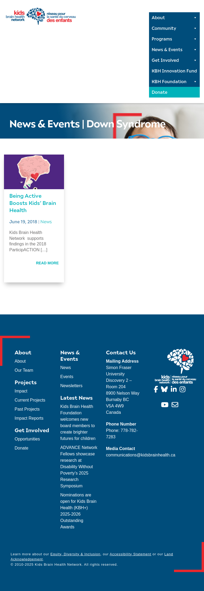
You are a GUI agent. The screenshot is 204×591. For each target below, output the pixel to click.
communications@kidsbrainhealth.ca (140, 455)
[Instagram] (183, 390)
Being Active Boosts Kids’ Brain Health (32, 202)
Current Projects (30, 400)
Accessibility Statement (130, 554)
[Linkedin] (174, 390)
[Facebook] (157, 390)
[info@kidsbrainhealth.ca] (176, 405)
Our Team (24, 370)
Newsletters (71, 385)
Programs (174, 39)
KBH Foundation (174, 81)
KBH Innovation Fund (174, 71)
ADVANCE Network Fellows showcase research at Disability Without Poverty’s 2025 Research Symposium (78, 466)
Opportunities (27, 439)
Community (174, 28)
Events (66, 376)
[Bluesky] (165, 390)
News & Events (174, 49)
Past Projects (27, 409)
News (46, 221)
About (174, 17)
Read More (47, 263)
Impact (21, 391)
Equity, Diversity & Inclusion (75, 554)
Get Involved (174, 60)
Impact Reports (29, 418)
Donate (159, 92)
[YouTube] (165, 405)
